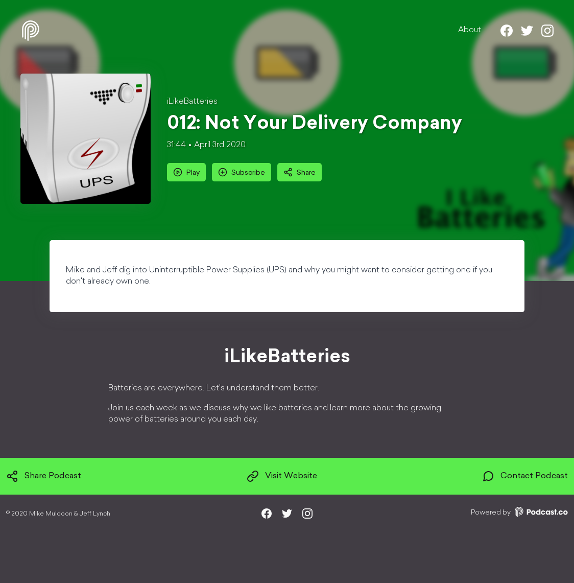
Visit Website (282, 476)
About (469, 30)
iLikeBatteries (192, 102)
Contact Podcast (525, 476)
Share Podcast (43, 476)
